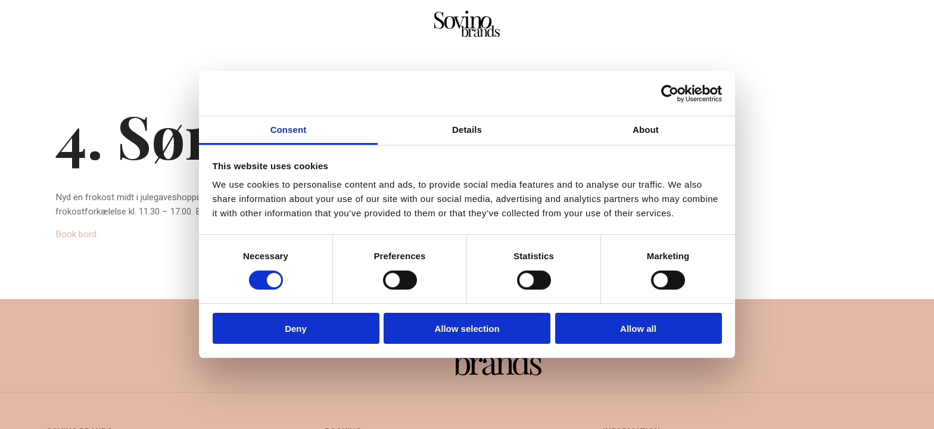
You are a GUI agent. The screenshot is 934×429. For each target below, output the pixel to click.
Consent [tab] (288, 130)
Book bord (75, 234)
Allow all (638, 329)
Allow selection (466, 329)
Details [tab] (467, 130)
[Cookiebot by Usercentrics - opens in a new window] (670, 93)
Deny (296, 329)
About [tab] (646, 130)
